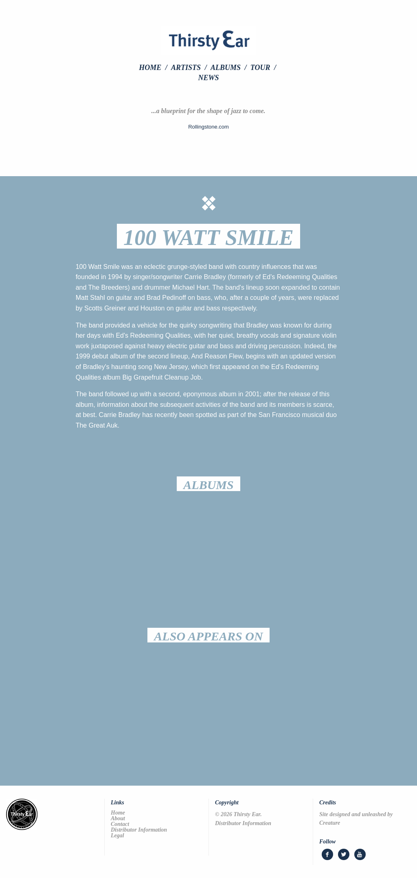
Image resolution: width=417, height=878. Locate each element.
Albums (226, 67)
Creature (329, 823)
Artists (186, 67)
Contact (120, 824)
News (208, 77)
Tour (260, 67)
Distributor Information (139, 830)
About (118, 818)
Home (150, 67)
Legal (117, 836)
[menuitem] (154, 67)
